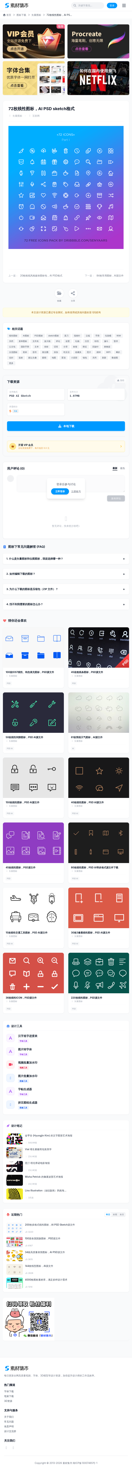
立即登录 (60, 491)
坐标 (46, 346)
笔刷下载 (9, 1396)
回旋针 (95, 346)
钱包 (85, 357)
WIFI (108, 352)
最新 (115, 468)
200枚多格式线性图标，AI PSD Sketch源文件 (50, 1224)
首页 (7, 14)
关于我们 (9, 1416)
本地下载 (66, 426)
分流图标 (13, 352)
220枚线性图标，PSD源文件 (86, 997)
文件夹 (36, 341)
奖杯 (25, 352)
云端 (88, 335)
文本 (37, 346)
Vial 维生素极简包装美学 (38, 1149)
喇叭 (118, 352)
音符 (35, 352)
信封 (11, 357)
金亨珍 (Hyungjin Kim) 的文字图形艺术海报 (48, 1135)
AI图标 (26, 335)
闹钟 (99, 352)
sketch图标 (53, 335)
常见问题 (9, 1421)
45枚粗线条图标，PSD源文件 (87, 672)
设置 (68, 341)
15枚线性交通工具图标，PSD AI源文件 (26, 932)
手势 (97, 335)
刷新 (104, 357)
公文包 (12, 346)
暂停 (116, 341)
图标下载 (21, 14)
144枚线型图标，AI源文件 (39, 1265)
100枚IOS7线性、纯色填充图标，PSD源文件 (30, 672)
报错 (120, 380)
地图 (54, 357)
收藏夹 (78, 352)
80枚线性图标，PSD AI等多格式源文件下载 (94, 867)
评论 (58, 341)
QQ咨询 (96, 312)
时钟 (119, 335)
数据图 (115, 357)
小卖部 (74, 357)
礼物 (77, 341)
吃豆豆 (67, 352)
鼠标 (21, 357)
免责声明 (9, 1426)
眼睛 (44, 357)
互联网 (36, 115)
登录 (112, 5)
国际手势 (25, 346)
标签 (75, 346)
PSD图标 (39, 335)
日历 (87, 341)
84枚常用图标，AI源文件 (110, 275)
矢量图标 (36, 14)
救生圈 (45, 352)
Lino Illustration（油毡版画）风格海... (45, 1190)
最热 (122, 468)
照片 (89, 352)
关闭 (11, 341)
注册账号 (76, 491)
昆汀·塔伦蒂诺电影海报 (37, 1162)
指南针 (77, 335)
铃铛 (96, 341)
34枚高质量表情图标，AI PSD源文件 (45, 1252)
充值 (15, 411)
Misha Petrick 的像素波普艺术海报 (44, 1176)
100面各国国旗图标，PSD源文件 (42, 1238)
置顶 (63, 357)
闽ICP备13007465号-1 (85, 1462)
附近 (85, 346)
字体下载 (9, 1391)
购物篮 (107, 346)
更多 (11, 363)
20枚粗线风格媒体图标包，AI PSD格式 (41, 275)
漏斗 (106, 341)
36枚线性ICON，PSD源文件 (21, 997)
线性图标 (13, 335)
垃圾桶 (108, 335)
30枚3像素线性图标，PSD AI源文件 (90, 932)
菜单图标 (23, 341)
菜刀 (66, 335)
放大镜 (47, 341)
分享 (66, 346)
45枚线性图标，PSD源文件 (20, 867)
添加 (56, 352)
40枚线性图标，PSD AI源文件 (87, 802)
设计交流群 (10, 1431)
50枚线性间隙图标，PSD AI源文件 (24, 737)
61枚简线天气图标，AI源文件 (87, 737)
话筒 (56, 346)
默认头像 (32, 357)
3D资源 (8, 1400)
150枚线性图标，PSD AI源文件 (22, 802)
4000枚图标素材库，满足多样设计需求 (46, 1279)
